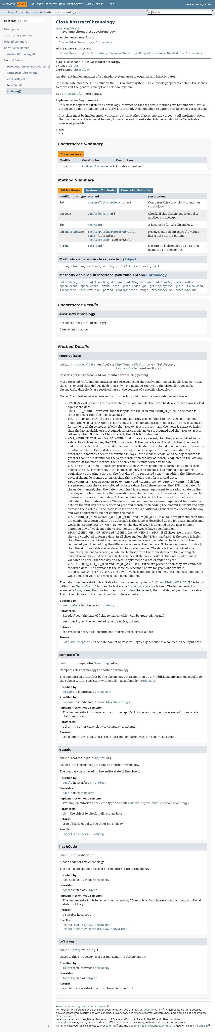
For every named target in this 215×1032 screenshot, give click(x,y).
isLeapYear (68, 290)
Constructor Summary (18, 35)
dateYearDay (163, 282)
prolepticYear (126, 290)
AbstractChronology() (21, 54)
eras (116, 286)
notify (108, 266)
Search (100, 4)
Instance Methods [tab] (100, 190)
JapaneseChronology (123, 53)
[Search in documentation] (180, 12)
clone (64, 266)
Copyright (62, 1022)
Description (12, 29)
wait (137, 266)
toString (94, 245)
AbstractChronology (61, 12)
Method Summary (15, 41)
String (64, 245)
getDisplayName (161, 286)
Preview (51, 4)
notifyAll (123, 266)
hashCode (94, 224)
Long (91, 235)
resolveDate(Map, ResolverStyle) (28, 66)
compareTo (95, 202)
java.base (8, 12)
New (62, 4)
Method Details (14, 60)
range (144, 290)
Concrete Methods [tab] (135, 190)
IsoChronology (96, 53)
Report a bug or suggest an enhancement (81, 1006)
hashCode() (14, 85)
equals (92, 213)
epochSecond (68, 286)
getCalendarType (134, 286)
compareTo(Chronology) (22, 72)
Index (89, 4)
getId (179, 286)
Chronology (85, 42)
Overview (8, 4)
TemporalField (124, 231)
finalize (77, 266)
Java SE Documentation (148, 1009)
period (108, 290)
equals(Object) (16, 79)
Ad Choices (201, 1025)
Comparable (67, 42)
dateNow (116, 282)
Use (32, 4)
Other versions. (65, 1016)
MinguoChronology (152, 53)
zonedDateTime (161, 290)
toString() (13, 91)
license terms (108, 1025)
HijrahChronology (72, 53)
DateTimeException (76, 642)
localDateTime (89, 290)
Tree (40, 4)
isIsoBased (195, 286)
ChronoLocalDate (72, 231)
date (63, 282)
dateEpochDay (98, 282)
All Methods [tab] (70, 190)
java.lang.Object (67, 28)
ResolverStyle (98, 239)
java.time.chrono (31, 12)
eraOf (105, 286)
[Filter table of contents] (31, 21)
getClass (93, 266)
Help (111, 4)
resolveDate (96, 231)
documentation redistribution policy (150, 1025)
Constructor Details (16, 47)
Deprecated (75, 4)
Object (73, 65)
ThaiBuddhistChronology (184, 53)
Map (109, 231)
